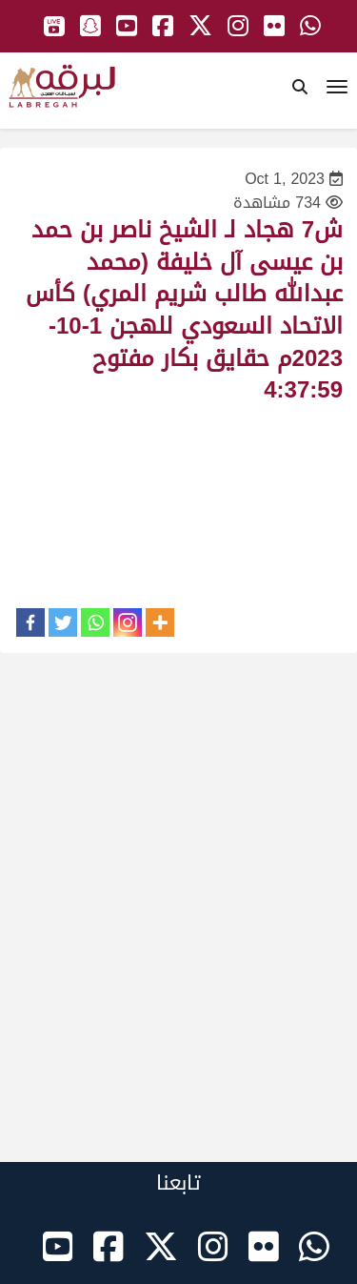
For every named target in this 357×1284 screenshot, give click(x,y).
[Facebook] (30, 622)
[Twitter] (63, 622)
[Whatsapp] (95, 622)
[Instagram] (127, 622)
